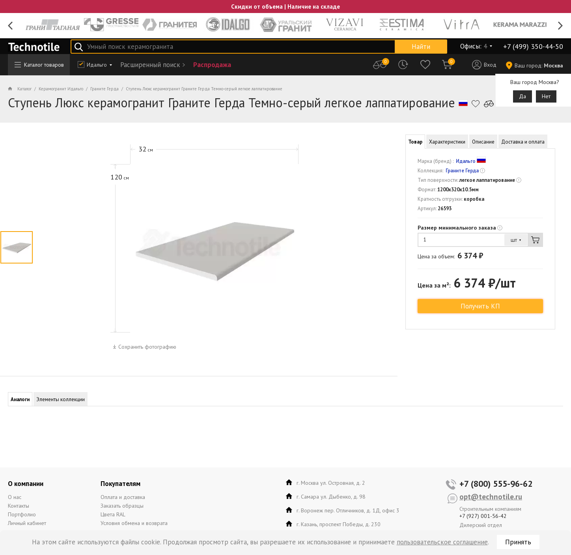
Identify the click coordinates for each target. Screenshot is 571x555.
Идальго (97, 64)
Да (522, 96)
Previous (10, 26)
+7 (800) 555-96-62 (495, 483)
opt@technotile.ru (490, 496)
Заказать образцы (122, 505)
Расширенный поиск (150, 64)
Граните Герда (462, 170)
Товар (415, 141)
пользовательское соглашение (442, 542)
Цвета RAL (113, 514)
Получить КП (480, 306)
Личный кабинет (27, 523)
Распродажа (212, 64)
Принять (518, 542)
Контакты (18, 505)
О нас (14, 497)
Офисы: (473, 46)
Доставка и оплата (523, 141)
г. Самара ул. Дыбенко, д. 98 (331, 496)
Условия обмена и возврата (134, 523)
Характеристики (447, 141)
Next (560, 26)
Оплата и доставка (123, 497)
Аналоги (20, 399)
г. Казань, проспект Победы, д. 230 (339, 524)
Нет (546, 96)
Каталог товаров (39, 64)
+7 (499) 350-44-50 (533, 46)
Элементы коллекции (60, 399)
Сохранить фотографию (147, 346)
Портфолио (22, 514)
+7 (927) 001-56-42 (483, 515)
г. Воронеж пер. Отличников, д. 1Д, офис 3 (348, 510)
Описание (483, 141)
